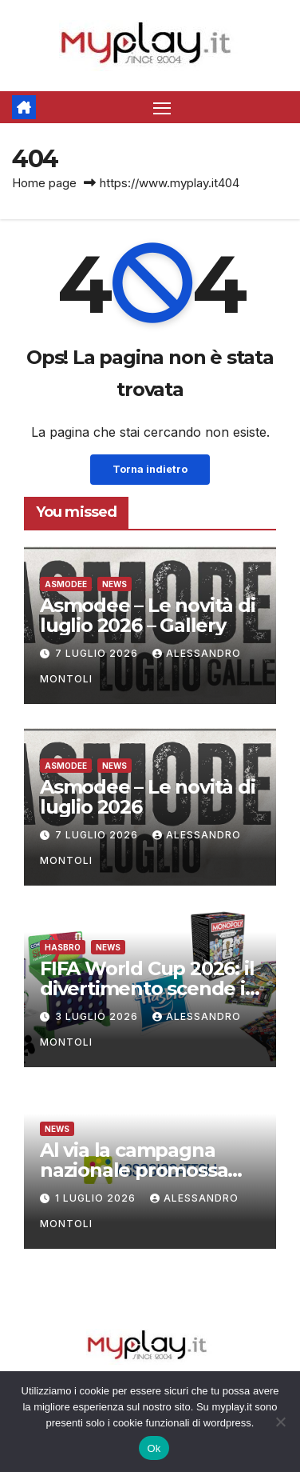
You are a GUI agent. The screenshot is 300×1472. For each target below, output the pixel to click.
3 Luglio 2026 (98, 1016)
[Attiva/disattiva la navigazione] (162, 107)
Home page (44, 182)
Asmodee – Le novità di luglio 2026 (147, 796)
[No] (280, 1422)
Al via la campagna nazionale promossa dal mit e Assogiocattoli (149, 1170)
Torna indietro (150, 469)
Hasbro (63, 947)
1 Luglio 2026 (97, 1198)
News (114, 584)
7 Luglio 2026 (98, 653)
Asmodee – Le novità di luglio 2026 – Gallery (147, 615)
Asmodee (66, 584)
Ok (153, 1448)
